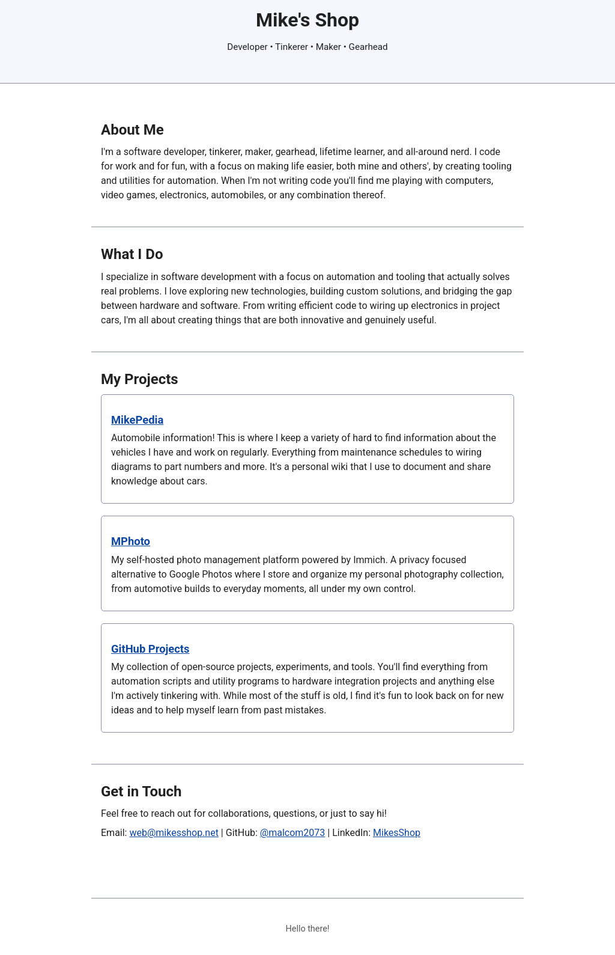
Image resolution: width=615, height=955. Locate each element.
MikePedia (137, 419)
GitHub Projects (150, 648)
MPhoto (130, 541)
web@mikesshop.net (173, 832)
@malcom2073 (293, 832)
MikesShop (396, 832)
